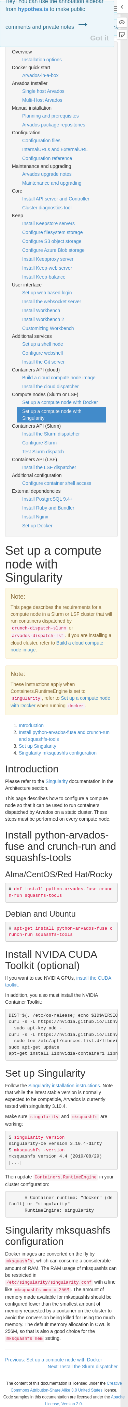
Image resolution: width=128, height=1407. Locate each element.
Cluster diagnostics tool (47, 207)
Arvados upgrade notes (47, 174)
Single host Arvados (43, 91)
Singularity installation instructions (64, 1085)
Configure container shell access (56, 483)
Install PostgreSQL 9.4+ (47, 499)
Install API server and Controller (55, 198)
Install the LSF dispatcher (49, 467)
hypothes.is (33, 9)
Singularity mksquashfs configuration (58, 753)
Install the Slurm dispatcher (51, 434)
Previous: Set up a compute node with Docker (53, 1359)
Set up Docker (37, 525)
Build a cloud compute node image (59, 377)
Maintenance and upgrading (52, 183)
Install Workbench (41, 310)
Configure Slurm (39, 442)
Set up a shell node (42, 344)
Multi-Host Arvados (42, 100)
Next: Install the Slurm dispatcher (83, 1366)
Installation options (42, 59)
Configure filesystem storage (52, 232)
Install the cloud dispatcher (50, 386)
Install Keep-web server (47, 268)
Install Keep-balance (44, 277)
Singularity (56, 781)
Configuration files (41, 140)
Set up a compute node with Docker (60, 402)
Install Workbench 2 (43, 319)
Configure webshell (42, 353)
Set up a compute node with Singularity (52, 414)
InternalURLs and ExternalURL (55, 149)
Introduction (31, 725)
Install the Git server (43, 362)
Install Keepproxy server (47, 259)
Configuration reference (47, 158)
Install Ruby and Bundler (48, 508)
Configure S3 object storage (52, 241)
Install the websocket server (51, 301)
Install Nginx (35, 516)
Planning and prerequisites (50, 116)
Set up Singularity (37, 746)
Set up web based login (47, 292)
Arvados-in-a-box (40, 75)
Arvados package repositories (53, 124)
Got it (99, 37)
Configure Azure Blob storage (53, 250)
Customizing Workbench (48, 328)
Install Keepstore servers (48, 223)
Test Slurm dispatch (43, 451)
